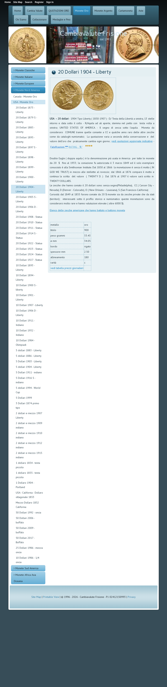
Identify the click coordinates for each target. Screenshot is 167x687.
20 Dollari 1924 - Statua (29, 254)
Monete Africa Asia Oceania (25, 578)
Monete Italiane (24, 77)
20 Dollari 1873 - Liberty (25, 110)
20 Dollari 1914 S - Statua (26, 235)
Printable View (51, 597)
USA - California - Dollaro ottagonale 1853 (29, 495)
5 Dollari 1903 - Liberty (29, 361)
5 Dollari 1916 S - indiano (25, 380)
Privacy (132, 597)
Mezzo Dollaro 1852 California (27, 505)
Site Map (36, 597)
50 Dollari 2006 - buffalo (25, 520)
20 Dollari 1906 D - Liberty (26, 209)
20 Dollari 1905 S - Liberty (26, 199)
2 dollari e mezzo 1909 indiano (29, 425)
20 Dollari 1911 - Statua (29, 227)
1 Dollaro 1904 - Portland (25, 485)
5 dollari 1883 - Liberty (28, 350)
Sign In (50, 2)
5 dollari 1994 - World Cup (28, 390)
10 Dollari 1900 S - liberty (26, 287)
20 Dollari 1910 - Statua (29, 222)
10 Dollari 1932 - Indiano (25, 333)
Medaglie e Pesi (61, 19)
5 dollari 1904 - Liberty (28, 367)
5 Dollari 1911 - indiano (29, 372)
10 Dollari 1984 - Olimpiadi (25, 342)
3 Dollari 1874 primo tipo (27, 405)
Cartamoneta (125, 10)
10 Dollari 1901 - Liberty (25, 297)
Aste (141, 10)
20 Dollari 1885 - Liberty (25, 130)
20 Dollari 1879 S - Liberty (26, 120)
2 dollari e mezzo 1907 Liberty (29, 415)
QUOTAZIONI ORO (59, 10)
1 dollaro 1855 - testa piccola (28, 475)
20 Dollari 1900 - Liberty (25, 179)
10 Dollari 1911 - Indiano (25, 323)
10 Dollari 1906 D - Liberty (26, 313)
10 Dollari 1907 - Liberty (29, 305)
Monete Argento (103, 10)
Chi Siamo (21, 19)
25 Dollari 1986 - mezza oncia (29, 550)
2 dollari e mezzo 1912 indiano (29, 445)
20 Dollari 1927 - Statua (29, 259)
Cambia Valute (35, 10)
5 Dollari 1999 (24, 397)
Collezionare (39, 19)
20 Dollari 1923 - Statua (29, 248)
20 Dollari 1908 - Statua (29, 216)
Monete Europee (24, 83)
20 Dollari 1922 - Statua (29, 243)
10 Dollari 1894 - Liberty (25, 277)
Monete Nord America (27, 90)
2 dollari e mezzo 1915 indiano (29, 455)
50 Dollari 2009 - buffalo (25, 530)
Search (28, 2)
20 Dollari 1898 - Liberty (25, 159)
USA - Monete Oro (23, 102)
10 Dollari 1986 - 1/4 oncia (27, 560)
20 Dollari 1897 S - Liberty (26, 149)
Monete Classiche (25, 70)
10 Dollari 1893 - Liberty (25, 267)
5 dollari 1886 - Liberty (28, 355)
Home (17, 10)
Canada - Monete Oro (25, 96)
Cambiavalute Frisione (93, 33)
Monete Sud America (26, 568)
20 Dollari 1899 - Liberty (25, 169)
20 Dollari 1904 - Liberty (25, 189)
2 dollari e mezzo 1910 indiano (29, 435)
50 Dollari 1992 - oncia (28, 512)
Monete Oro (81, 10)
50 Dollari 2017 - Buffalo (25, 540)
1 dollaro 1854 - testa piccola (28, 465)
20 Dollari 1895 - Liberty (25, 139)
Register (39, 2)
